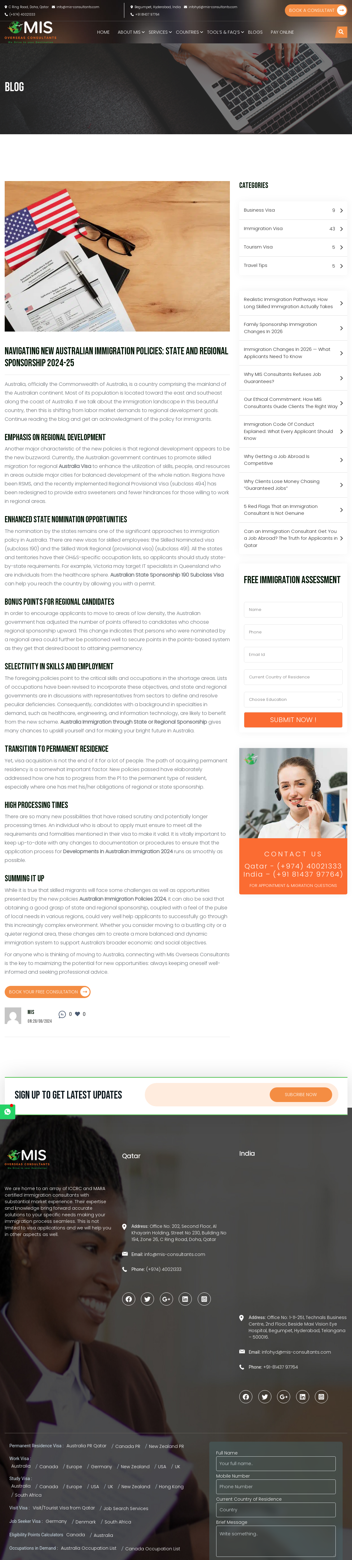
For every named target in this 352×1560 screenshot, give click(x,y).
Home (103, 32)
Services (158, 32)
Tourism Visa (289, 247)
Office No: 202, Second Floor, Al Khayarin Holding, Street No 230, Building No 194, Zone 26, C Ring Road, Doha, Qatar (178, 1233)
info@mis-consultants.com (75, 7)
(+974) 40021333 (20, 14)
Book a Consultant (317, 10)
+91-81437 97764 (280, 1367)
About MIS (129, 32)
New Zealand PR (166, 1446)
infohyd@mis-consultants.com (210, 7)
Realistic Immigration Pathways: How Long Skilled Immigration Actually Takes (288, 303)
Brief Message (276, 1538)
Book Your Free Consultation (49, 992)
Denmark (86, 1522)
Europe (74, 1467)
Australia (21, 1466)
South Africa (28, 1495)
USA (162, 1467)
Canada (48, 1467)
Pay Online (282, 32)
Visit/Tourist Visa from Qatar (64, 1508)
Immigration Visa (289, 228)
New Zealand (135, 1467)
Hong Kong (171, 1487)
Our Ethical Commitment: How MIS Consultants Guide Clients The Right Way (291, 403)
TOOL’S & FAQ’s (223, 32)
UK (177, 1467)
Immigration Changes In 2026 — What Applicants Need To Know (287, 353)
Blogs (255, 32)
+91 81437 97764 (145, 14)
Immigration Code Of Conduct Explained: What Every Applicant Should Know (288, 431)
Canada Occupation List (152, 1549)
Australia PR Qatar (87, 1446)
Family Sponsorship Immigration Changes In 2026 (280, 328)
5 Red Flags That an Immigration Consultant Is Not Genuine (281, 510)
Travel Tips (289, 265)
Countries (187, 32)
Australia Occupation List (89, 1548)
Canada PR (127, 1446)
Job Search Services (125, 1508)
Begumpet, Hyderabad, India (156, 7)
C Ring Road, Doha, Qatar (27, 7)
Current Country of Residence (276, 1504)
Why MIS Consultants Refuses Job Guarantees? (282, 378)
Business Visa (289, 210)
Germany (101, 1467)
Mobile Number (276, 1481)
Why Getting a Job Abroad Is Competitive (277, 460)
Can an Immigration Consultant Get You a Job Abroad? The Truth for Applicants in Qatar (291, 538)
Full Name (276, 1458)
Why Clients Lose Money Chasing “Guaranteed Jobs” (282, 485)
